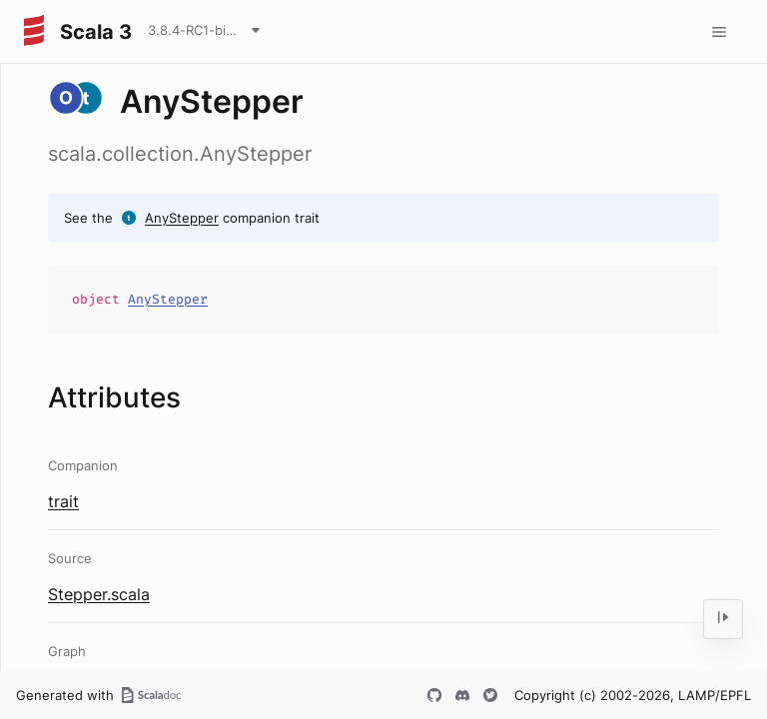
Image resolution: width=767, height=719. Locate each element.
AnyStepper (182, 218)
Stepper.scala (99, 594)
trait (63, 501)
